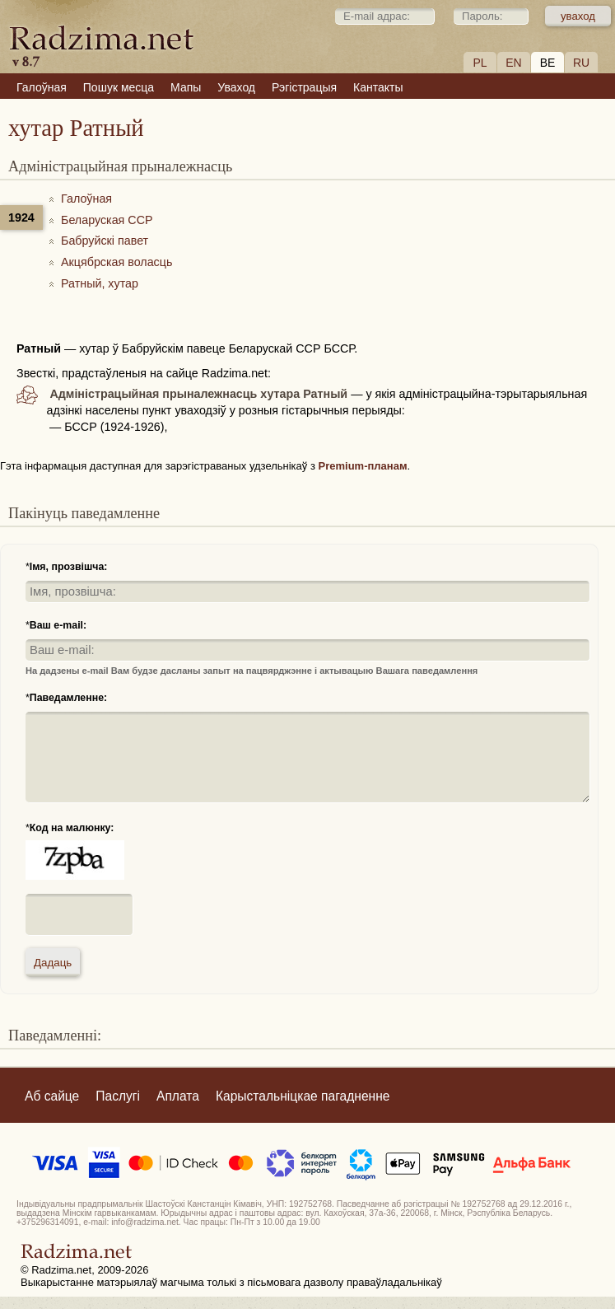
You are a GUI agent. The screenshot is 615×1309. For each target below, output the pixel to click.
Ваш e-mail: (58, 625)
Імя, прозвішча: (69, 567)
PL (480, 62)
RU (581, 62)
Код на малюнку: (72, 828)
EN (513, 62)
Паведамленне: (68, 698)
